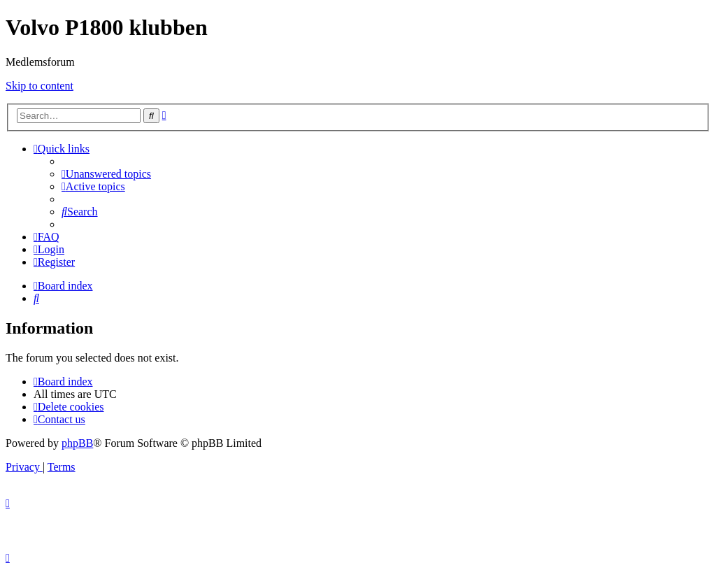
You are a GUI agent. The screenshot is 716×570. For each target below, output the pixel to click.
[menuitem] (106, 174)
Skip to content (39, 86)
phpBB (77, 443)
